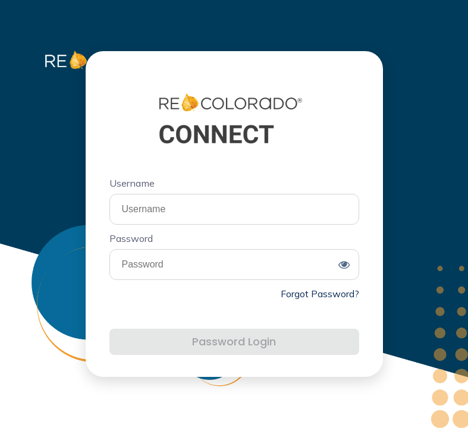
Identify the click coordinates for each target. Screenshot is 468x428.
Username (132, 183)
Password (131, 238)
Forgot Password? (320, 294)
